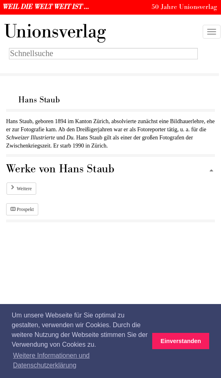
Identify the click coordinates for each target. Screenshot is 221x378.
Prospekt (22, 209)
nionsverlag (55, 32)
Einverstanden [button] (181, 341)
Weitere (24, 188)
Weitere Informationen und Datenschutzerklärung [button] (51, 360)
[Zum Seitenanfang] (211, 170)
